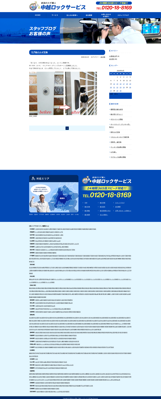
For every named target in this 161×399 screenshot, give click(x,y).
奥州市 (57, 233)
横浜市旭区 (41, 287)
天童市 (50, 239)
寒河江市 (41, 239)
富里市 (44, 257)
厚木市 (42, 293)
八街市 (122, 254)
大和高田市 (61, 337)
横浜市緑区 (52, 290)
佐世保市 (37, 381)
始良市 (38, 390)
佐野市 (57, 248)
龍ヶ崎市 (62, 245)
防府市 (57, 360)
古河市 (45, 245)
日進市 (61, 325)
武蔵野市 (35, 269)
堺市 (91, 346)
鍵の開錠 (87, 209)
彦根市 (41, 334)
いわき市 (76, 242)
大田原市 (43, 248)
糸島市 (71, 375)
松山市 (45, 366)
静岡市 (85, 331)
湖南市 (71, 334)
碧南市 (53, 325)
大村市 (46, 381)
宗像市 (76, 375)
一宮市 (128, 325)
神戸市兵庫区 (61, 352)
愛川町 (100, 293)
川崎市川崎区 (69, 290)
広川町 (114, 378)
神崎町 (119, 257)
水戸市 (41, 245)
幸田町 (106, 325)
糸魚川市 (53, 298)
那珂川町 (59, 378)
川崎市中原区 (83, 290)
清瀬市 (45, 269)
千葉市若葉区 (86, 254)
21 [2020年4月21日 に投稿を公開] (114, 87)
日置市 (46, 390)
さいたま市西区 (105, 278)
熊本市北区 (38, 384)
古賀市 (106, 375)
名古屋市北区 (35, 322)
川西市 (109, 352)
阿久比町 (115, 325)
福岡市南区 (39, 372)
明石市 (36, 355)
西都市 (45, 387)
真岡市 (61, 248)
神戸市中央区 (54, 352)
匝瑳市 (111, 257)
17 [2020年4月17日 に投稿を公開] (124, 83)
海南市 (69, 343)
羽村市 (120, 269)
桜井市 (66, 337)
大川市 (42, 378)
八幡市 (62, 340)
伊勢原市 (81, 293)
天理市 (52, 337)
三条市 (62, 298)
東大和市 (96, 269)
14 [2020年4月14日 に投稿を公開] (114, 83)
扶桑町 (75, 328)
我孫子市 (82, 257)
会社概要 (118, 205)
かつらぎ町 (44, 343)
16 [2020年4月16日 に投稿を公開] (120, 83)
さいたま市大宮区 (95, 278)
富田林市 (87, 346)
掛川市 (121, 331)
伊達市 (68, 228)
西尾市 (126, 322)
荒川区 (39, 266)
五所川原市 (42, 230)
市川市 (41, 254)
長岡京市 (53, 340)
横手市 (53, 236)
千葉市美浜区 (78, 254)
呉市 (36, 358)
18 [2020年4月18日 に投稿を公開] (127, 83)
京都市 (37, 340)
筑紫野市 (66, 375)
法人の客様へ (104, 213)
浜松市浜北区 (53, 331)
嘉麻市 (32, 378)
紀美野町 (64, 343)
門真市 (112, 346)
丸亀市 (52, 363)
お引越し (114, 151)
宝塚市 (113, 352)
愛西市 (83, 328)
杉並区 (116, 266)
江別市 (37, 228)
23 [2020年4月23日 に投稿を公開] (120, 87)
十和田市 (56, 230)
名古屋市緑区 (114, 319)
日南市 (57, 387)
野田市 (114, 254)
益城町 (79, 384)
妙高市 (58, 298)
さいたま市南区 (50, 281)
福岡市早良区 (53, 372)
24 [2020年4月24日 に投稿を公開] (124, 87)
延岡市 (37, 387)
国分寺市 (71, 269)
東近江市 (58, 334)
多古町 (115, 257)
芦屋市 (125, 352)
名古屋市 (31, 316)
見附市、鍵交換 (116, 141)
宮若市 (51, 378)
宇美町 (72, 378)
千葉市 (126, 254)
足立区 (31, 266)
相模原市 (37, 293)
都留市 (69, 307)
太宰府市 (89, 375)
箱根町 (35, 295)
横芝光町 (106, 257)
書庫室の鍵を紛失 (117, 108)
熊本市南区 (66, 384)
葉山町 (96, 293)
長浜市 (37, 334)
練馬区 (91, 266)
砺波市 (62, 301)
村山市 (37, 239)
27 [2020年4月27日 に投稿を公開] (111, 90)
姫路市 (31, 352)
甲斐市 (41, 307)
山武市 (102, 257)
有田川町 (77, 343)
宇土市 (83, 384)
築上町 (118, 378)
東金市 (118, 254)
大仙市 (49, 236)
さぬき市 (64, 363)
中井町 (117, 293)
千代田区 (80, 266)
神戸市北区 (40, 352)
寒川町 (104, 293)
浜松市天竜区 (39, 331)
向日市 (49, 340)
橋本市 (38, 343)
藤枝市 (100, 331)
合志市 (75, 384)
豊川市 (32, 325)
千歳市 (58, 228)
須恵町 (97, 378)
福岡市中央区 (68, 372)
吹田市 (56, 346)
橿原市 (74, 337)
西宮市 (117, 352)
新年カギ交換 (115, 131)
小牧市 (39, 328)
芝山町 (98, 257)
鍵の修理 (87, 213)
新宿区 (75, 266)
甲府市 (45, 307)
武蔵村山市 (111, 269)
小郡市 (102, 375)
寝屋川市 (41, 346)
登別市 (76, 228)
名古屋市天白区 (44, 322)
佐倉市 (50, 254)
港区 (88, 266)
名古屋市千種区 (36, 319)
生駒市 (41, 337)
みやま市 (37, 378)
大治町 (95, 328)
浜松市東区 (60, 331)
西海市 (42, 381)
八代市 (91, 384)
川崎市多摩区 (107, 290)
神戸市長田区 (69, 352)
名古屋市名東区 (63, 319)
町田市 (92, 269)
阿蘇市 (71, 384)
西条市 (53, 366)
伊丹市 (121, 352)
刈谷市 (41, 325)
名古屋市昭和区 (59, 316)
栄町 (90, 257)
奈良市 (37, 337)
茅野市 (71, 310)
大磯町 (108, 293)
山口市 (37, 360)
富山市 (71, 301)
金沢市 (41, 304)
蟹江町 (99, 328)
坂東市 (49, 245)
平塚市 (63, 293)
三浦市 (32, 293)
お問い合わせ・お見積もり (123, 209)
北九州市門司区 (114, 372)
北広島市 (45, 228)
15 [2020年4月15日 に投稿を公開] (117, 83)
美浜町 (124, 325)
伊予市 (37, 366)
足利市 (65, 248)
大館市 (37, 236)
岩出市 (54, 343)
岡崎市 (108, 322)
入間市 (40, 278)
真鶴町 (39, 295)
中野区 (96, 266)
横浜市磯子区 (56, 287)
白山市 (53, 304)
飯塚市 (53, 375)
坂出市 (56, 363)
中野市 (37, 310)
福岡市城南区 (75, 372)
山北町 (129, 293)
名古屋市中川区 (77, 316)
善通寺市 (47, 363)
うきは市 (46, 378)
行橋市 (94, 375)
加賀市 (49, 304)
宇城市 (87, 384)
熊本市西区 (45, 384)
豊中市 (64, 346)
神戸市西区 (92, 352)
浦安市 (58, 257)
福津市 (118, 375)
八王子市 (128, 269)
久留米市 (48, 375)
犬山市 (35, 328)
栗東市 (66, 334)
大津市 (45, 334)
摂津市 (104, 346)
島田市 (104, 331)
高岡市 (41, 301)
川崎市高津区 (91, 290)
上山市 (58, 239)
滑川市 (45, 301)
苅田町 (77, 378)
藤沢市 (67, 293)
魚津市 (49, 301)
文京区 (63, 266)
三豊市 (42, 363)
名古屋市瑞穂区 (77, 322)
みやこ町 (109, 378)
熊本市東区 (59, 384)
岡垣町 (81, 378)
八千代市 (53, 257)
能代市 (41, 236)
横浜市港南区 (78, 287)
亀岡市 (45, 340)
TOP (86, 201)
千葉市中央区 (94, 254)
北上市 (53, 233)
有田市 (73, 343)
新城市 (94, 325)
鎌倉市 (126, 290)
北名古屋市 (62, 328)
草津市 (62, 334)
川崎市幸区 (76, 290)
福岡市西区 (61, 372)
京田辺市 (71, 340)
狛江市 (125, 266)
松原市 (77, 346)
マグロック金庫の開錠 (118, 156)
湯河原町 (43, 295)
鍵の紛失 (102, 205)
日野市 (105, 269)
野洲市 (53, 334)
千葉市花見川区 (62, 254)
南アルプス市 (51, 307)
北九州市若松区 (123, 372)
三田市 (105, 352)
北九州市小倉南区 (95, 372)
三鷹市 (31, 269)
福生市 (124, 269)
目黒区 (104, 266)
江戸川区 (51, 266)
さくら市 (48, 248)
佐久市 (62, 310)
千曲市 (49, 310)
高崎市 (37, 251)
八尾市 (73, 346)
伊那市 (75, 310)
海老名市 (50, 293)
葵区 (92, 331)
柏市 (78, 257)
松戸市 (106, 254)
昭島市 (116, 269)
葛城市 (70, 337)
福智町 (101, 378)
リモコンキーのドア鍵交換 (120, 136)
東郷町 (102, 325)
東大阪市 (68, 346)
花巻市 (49, 233)
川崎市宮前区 (99, 290)
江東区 (56, 266)
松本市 (66, 310)
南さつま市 (57, 390)
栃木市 (69, 248)
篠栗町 (85, 378)
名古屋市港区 (80, 319)
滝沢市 (37, 233)
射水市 (53, 301)
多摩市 (88, 269)
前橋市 (41, 251)
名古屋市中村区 (45, 319)
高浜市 (49, 325)
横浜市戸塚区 (107, 287)
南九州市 (62, 390)
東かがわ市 (70, 363)
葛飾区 (35, 266)
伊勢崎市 (49, 251)
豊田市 (57, 325)
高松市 (60, 363)
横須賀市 (121, 290)
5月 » (116, 93)
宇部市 (53, 360)
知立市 (112, 322)
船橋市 (37, 254)
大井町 (121, 293)
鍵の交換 (87, 205)
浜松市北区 (46, 331)
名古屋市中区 (43, 316)
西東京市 (41, 269)
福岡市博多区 (46, 372)
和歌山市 (58, 343)
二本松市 (51, 242)
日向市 (41, 387)
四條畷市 (51, 346)
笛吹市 (57, 307)
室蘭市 (80, 228)
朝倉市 (114, 375)
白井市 (75, 257)
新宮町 (105, 378)
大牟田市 (57, 375)
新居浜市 (58, 366)
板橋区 (67, 266)
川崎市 (63, 290)
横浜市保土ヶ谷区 (43, 290)
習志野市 (45, 254)
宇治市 (58, 340)
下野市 (73, 248)
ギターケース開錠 (117, 118)
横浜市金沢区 (70, 287)
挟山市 (48, 278)
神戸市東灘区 (99, 352)
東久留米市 (51, 269)
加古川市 (31, 355)
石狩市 (41, 228)
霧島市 (42, 390)
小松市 (45, 304)
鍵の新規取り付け (105, 209)
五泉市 (49, 298)
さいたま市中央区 (123, 278)
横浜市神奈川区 (33, 287)
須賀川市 (66, 242)
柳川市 (85, 375)
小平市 (66, 269)
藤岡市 (54, 251)
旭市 (127, 257)
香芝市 (56, 337)
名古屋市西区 (112, 316)
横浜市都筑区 (115, 287)
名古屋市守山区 (96, 319)
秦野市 (77, 293)
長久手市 (65, 325)
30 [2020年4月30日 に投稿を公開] (120, 90)
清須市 (56, 328)
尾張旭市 (47, 328)
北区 (60, 266)
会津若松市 (57, 242)
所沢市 (44, 278)
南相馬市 (45, 242)
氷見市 (37, 301)
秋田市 (45, 236)
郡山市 (62, 242)
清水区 (89, 331)
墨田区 (47, 266)
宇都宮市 (37, 248)
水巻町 (89, 378)
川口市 (36, 278)
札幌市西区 (85, 228)
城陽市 (66, 340)
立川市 (101, 269)
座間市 (55, 293)
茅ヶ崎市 (72, 293)
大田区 (112, 266)
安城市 (116, 322)
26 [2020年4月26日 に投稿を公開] (130, 87)
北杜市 (37, 307)
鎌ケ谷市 (70, 257)
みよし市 (121, 322)
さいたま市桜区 (41, 281)
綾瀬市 (59, 293)
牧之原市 (112, 331)
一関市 (61, 233)
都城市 (53, 387)
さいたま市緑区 (114, 278)
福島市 (41, 242)
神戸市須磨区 (77, 352)
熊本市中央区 (52, 384)
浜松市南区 (80, 331)
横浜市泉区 (63, 287)
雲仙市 (54, 381)
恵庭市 (54, 228)
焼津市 (108, 331)
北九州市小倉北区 (105, 372)
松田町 (125, 293)
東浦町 (110, 325)
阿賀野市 (70, 298)
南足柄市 (91, 293)
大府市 (78, 325)
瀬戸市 (70, 325)
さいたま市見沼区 (76, 278)
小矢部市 (58, 301)
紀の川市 (49, 343)
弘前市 (52, 230)
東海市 (74, 325)
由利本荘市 (59, 236)
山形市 (54, 239)
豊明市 (45, 325)
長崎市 (62, 381)
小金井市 (56, 269)
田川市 (122, 375)
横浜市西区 (35, 290)
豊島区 (71, 266)
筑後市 (126, 375)
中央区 (85, 266)
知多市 (82, 325)
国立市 (76, 269)
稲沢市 (43, 328)
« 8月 (111, 93)
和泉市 (100, 346)
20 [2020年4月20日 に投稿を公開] (111, 87)
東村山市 (62, 269)
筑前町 (93, 378)
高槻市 (46, 346)
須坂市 (45, 310)
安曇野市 (58, 310)
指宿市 (67, 390)
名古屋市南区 (94, 322)
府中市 (80, 269)
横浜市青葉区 (48, 287)
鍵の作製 (102, 201)
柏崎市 (45, 298)
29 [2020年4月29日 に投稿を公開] (117, 90)
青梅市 (31, 272)
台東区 (43, 266)
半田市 (86, 325)
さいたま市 (58, 278)
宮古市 (45, 233)
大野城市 (80, 375)
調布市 (129, 266)
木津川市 (76, 340)
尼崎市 (129, 352)
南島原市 (67, 381)
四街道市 (55, 254)
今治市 (49, 366)
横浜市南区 (58, 290)
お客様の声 (113, 55)
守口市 (108, 346)
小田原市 (86, 293)
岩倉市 (52, 328)
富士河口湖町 (63, 307)
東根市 (46, 239)
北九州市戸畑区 (41, 375)
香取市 (123, 257)
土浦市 (37, 245)
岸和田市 (95, 346)
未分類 (103, 56)
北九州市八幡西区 (84, 372)
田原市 (98, 325)
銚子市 (32, 260)
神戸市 (35, 352)
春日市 (62, 375)
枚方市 (37, 346)
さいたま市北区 (86, 278)
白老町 (72, 228)
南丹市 (41, 340)
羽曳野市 (81, 346)
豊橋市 (37, 325)
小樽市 (50, 228)
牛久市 (53, 245)
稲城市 (84, 269)
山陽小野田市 (47, 360)
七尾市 (37, 304)
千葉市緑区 (101, 254)
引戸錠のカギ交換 (39, 52)
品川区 (108, 266)
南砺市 (66, 301)
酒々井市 (39, 257)
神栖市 (66, 245)
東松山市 (31, 278)
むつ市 (37, 230)
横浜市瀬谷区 (100, 287)
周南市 (61, 360)
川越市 (52, 278)
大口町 (71, 328)
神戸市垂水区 (85, 352)
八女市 (98, 375)
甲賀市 (75, 334)
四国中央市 (64, 366)
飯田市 (79, 310)
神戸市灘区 (47, 352)
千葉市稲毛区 (70, 254)
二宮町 (113, 293)
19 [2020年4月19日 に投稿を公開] (130, 83)
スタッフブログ (120, 201)
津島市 (79, 328)
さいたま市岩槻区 (66, 278)
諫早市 (50, 381)
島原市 (58, 381)
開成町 (31, 295)
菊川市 (117, 331)
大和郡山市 (46, 337)
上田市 (53, 310)
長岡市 (37, 298)
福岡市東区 (32, 372)
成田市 (94, 257)
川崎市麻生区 (114, 290)
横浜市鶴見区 (123, 287)
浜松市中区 (73, 331)
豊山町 (67, 328)
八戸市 (61, 230)
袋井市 (125, 331)
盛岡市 (41, 233)
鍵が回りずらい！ (117, 113)
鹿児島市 (51, 390)
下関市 (41, 360)
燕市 (66, 298)
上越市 (41, 298)
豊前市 (55, 378)
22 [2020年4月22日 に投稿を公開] (117, 87)
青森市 (48, 230)
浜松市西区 (67, 331)
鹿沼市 (53, 248)
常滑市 (90, 325)
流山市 (110, 254)
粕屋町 (68, 378)
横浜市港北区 (85, 287)
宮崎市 (49, 387)
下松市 (65, 360)
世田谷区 (120, 266)
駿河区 (96, 331)
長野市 (41, 310)
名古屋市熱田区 (95, 316)
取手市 (57, 245)
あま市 (91, 328)
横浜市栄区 (93, 287)
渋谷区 (100, 266)
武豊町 (120, 325)
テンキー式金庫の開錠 (118, 146)
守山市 (49, 334)
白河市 (71, 242)
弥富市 (87, 328)
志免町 (64, 378)
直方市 (110, 375)
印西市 (87, 257)
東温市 (41, 366)
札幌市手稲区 (92, 228)
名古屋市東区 (61, 322)
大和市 (46, 293)
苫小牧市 (63, 228)
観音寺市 (37, 363)
